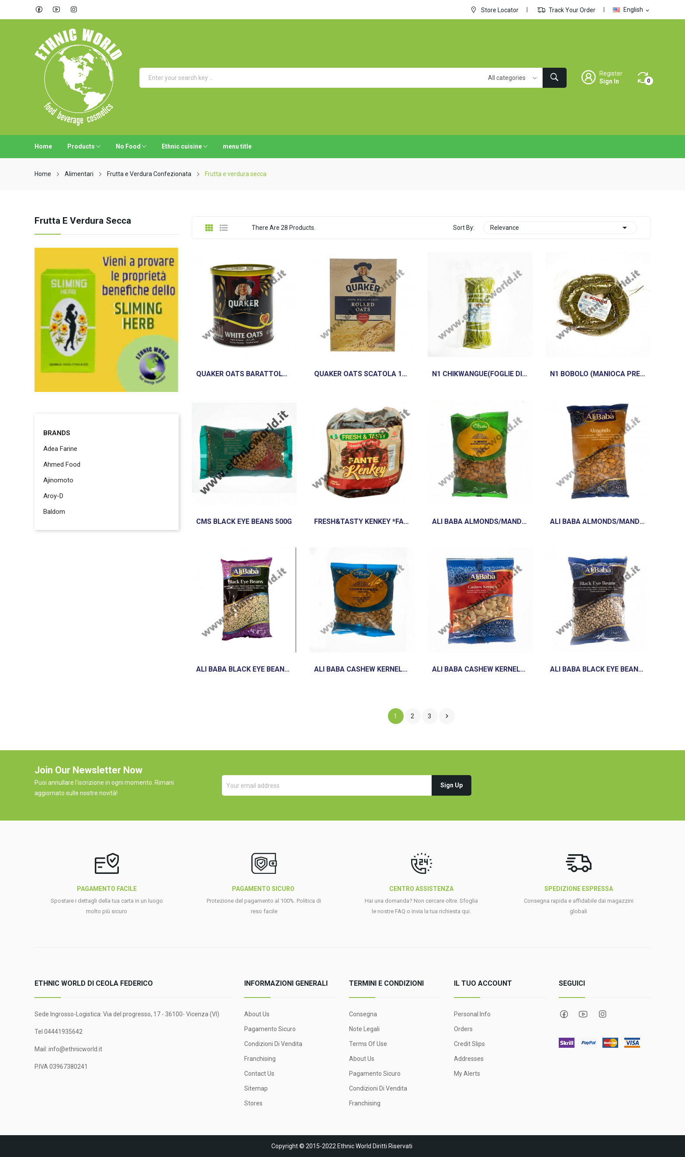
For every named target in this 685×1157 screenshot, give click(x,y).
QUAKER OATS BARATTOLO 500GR (244, 374)
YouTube (56, 10)
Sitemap (256, 1088)
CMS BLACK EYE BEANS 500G (244, 522)
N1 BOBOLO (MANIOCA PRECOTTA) (598, 374)
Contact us (259, 1073)
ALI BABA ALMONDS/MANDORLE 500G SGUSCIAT (480, 522)
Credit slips (469, 1043)
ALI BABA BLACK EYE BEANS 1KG (598, 669)
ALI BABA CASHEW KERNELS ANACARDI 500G (362, 669)
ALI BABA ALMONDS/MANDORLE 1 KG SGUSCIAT (598, 522)
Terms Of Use (368, 1043)
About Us (257, 1014)
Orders (463, 1028)
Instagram (73, 10)
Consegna (363, 1014)
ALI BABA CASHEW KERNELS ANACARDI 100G (480, 669)
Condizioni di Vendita (273, 1043)
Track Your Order (566, 10)
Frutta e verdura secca (83, 221)
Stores (253, 1103)
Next (447, 716)
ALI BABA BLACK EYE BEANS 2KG (244, 669)
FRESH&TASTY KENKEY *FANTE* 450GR (362, 522)
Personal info (472, 1014)
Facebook (39, 10)
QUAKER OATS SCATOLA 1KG (362, 374)
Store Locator (494, 10)
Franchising (260, 1058)
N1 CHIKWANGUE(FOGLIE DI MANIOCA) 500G (480, 374)
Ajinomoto (58, 480)
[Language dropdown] (631, 10)
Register (611, 73)
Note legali (364, 1028)
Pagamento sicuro (270, 1028)
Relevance (560, 227)
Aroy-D (53, 496)
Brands (56, 433)
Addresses (469, 1058)
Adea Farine (60, 449)
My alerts (467, 1073)
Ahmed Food (61, 464)
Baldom (54, 512)
